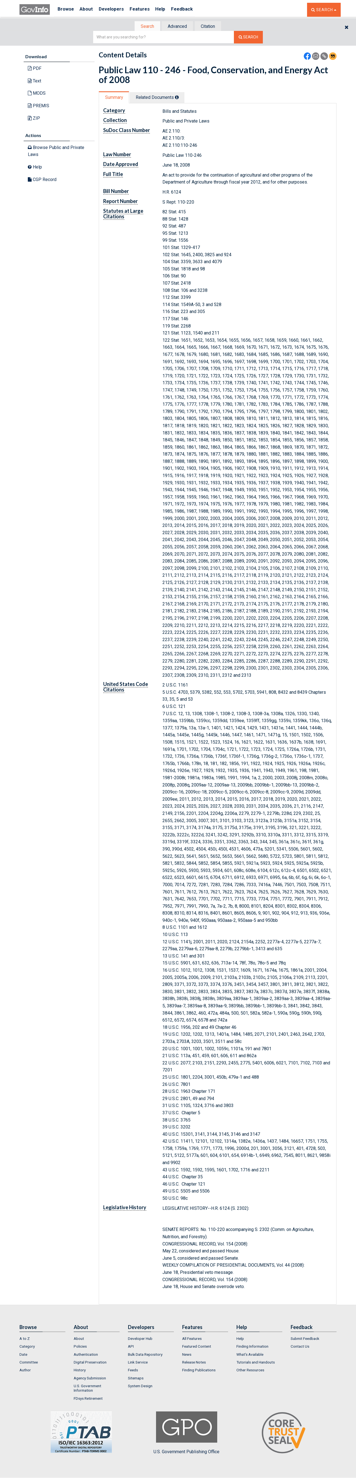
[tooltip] (180, 98)
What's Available (249, 1355)
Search (144, 26)
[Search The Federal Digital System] (248, 37)
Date (23, 1355)
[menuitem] (42, 1339)
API (131, 1347)
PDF (34, 69)
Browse (66, 9)
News (186, 1355)
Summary (115, 98)
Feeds (133, 1371)
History (80, 1371)
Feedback (192, 9)
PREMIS (38, 106)
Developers (115, 9)
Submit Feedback (305, 1339)
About (89, 9)
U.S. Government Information (87, 1388)
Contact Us (300, 1347)
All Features (192, 1339)
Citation (210, 26)
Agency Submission (90, 1378)
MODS (37, 93)
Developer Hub (140, 1339)
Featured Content (196, 1347)
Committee (28, 1362)
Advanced (177, 26)
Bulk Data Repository (145, 1355)
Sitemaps (136, 1378)
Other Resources (250, 1371)
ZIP (34, 118)
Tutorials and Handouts (255, 1362)
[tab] (145, 27)
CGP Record (42, 179)
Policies (80, 1347)
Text (34, 81)
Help (169, 9)
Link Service (138, 1362)
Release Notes (194, 1362)
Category (27, 1347)
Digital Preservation (90, 1362)
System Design (140, 1386)
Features (146, 9)
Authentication (86, 1355)
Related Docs (160, 98)
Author (25, 1371)
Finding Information (252, 1347)
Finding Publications (199, 1371)
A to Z (24, 1339)
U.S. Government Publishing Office (186, 1433)
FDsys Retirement (88, 1399)
